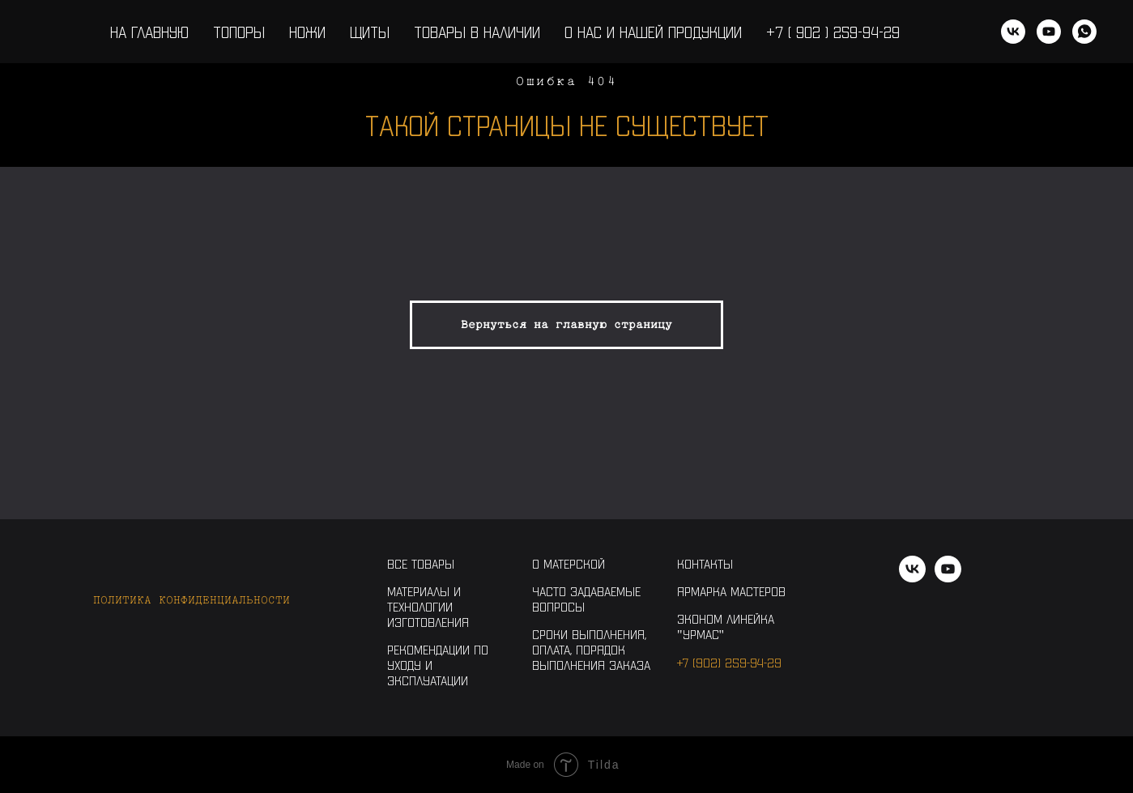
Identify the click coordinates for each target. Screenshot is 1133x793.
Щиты (370, 31)
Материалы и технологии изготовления (428, 606)
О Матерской (568, 563)
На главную (149, 31)
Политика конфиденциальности (191, 600)
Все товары (420, 563)
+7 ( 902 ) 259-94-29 (833, 31)
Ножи (307, 31)
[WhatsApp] (1084, 31)
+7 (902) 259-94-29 (729, 662)
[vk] (1013, 31)
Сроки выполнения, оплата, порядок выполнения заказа (591, 649)
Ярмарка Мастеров (731, 591)
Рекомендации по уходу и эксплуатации (437, 665)
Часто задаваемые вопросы (586, 598)
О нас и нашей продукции (653, 31)
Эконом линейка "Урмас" (725, 626)
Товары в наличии (477, 31)
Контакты (705, 563)
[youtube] (1049, 31)
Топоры (239, 31)
